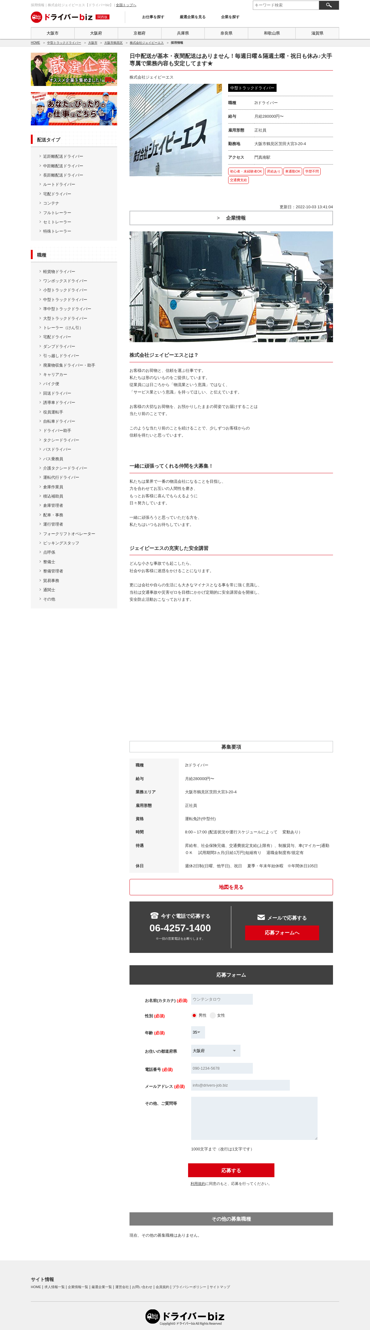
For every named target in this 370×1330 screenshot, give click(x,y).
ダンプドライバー (59, 346)
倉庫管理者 (53, 505)
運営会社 (122, 1287)
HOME (35, 42)
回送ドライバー (57, 393)
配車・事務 (53, 515)
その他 (49, 599)
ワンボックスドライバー (65, 281)
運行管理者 (53, 524)
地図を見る (231, 887)
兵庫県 (183, 33)
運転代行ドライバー (61, 477)
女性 (221, 1015)
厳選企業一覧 (102, 1287)
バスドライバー (57, 449)
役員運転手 (53, 412)
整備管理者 (53, 571)
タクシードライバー (61, 440)
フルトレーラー (57, 212)
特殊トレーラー (57, 231)
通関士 (49, 590)
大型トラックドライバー (65, 318)
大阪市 (53, 33)
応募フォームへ (282, 932)
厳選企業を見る (193, 17)
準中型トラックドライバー (67, 309)
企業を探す (230, 17)
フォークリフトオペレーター (69, 533)
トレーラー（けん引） (63, 327)
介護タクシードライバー (65, 468)
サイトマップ (220, 1287)
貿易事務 (51, 580)
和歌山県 (272, 33)
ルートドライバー (59, 184)
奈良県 (226, 33)
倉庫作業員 (53, 487)
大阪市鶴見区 (113, 42)
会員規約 (162, 1287)
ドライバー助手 (57, 430)
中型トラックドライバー (64, 42)
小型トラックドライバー (65, 290)
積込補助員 (53, 496)
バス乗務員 (53, 459)
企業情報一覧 (78, 1287)
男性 (203, 1015)
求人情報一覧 (54, 1287)
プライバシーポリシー (189, 1287)
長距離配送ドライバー (63, 175)
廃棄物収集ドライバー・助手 (69, 365)
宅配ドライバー (57, 194)
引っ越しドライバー (61, 355)
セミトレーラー (57, 222)
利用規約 (198, 1184)
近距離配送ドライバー (63, 156)
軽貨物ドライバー (59, 271)
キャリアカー (55, 374)
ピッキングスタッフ (61, 543)
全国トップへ (126, 5)
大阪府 (96, 33)
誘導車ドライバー (59, 402)
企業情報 (236, 218)
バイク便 (51, 383)
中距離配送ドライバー (63, 166)
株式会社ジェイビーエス (147, 42)
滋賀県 (317, 33)
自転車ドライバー (59, 421)
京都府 (140, 33)
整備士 (49, 561)
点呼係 (49, 552)
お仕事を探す (153, 17)
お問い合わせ (142, 1287)
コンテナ (51, 203)
